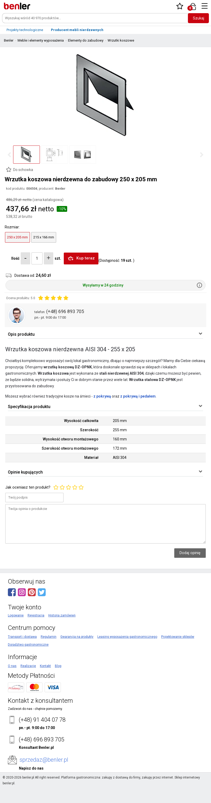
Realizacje (28, 683)
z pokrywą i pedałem (138, 402)
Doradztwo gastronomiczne (28, 661)
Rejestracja (36, 632)
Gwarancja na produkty (76, 653)
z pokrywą (102, 402)
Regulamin (48, 653)
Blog (58, 683)
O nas (12, 683)
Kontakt (45, 683)
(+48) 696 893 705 (65, 311)
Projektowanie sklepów (177, 653)
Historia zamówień (62, 632)
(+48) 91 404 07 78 (42, 736)
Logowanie (16, 632)
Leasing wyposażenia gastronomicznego (127, 653)
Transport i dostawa (22, 653)
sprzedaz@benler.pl (43, 776)
